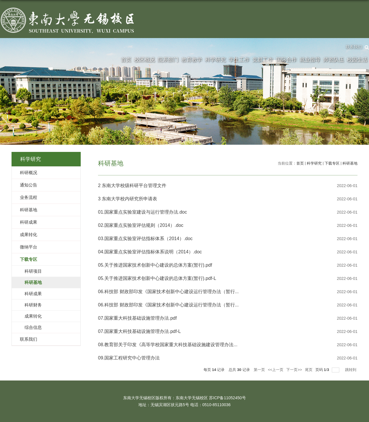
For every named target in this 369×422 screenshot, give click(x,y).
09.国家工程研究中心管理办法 (129, 357)
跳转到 (351, 370)
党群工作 (262, 60)
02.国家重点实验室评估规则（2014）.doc (140, 225)
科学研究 (215, 60)
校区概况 (144, 60)
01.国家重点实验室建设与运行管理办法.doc (142, 212)
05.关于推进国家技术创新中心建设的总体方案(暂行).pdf (155, 265)
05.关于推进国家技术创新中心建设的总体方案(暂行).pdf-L (157, 278)
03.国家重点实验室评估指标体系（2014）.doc (145, 238)
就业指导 (310, 60)
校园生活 (357, 60)
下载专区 (332, 163)
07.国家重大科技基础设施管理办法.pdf (137, 318)
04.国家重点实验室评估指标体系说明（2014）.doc (150, 251)
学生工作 (239, 60)
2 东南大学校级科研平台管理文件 (132, 185)
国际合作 (286, 60)
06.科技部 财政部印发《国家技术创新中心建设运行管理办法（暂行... (168, 291)
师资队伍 (333, 60)
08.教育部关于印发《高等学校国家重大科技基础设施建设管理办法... (168, 344)
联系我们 (354, 46)
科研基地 (349, 163)
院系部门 (168, 60)
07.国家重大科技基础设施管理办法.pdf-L (139, 331)
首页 (126, 60)
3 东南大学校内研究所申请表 (127, 198)
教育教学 (191, 60)
